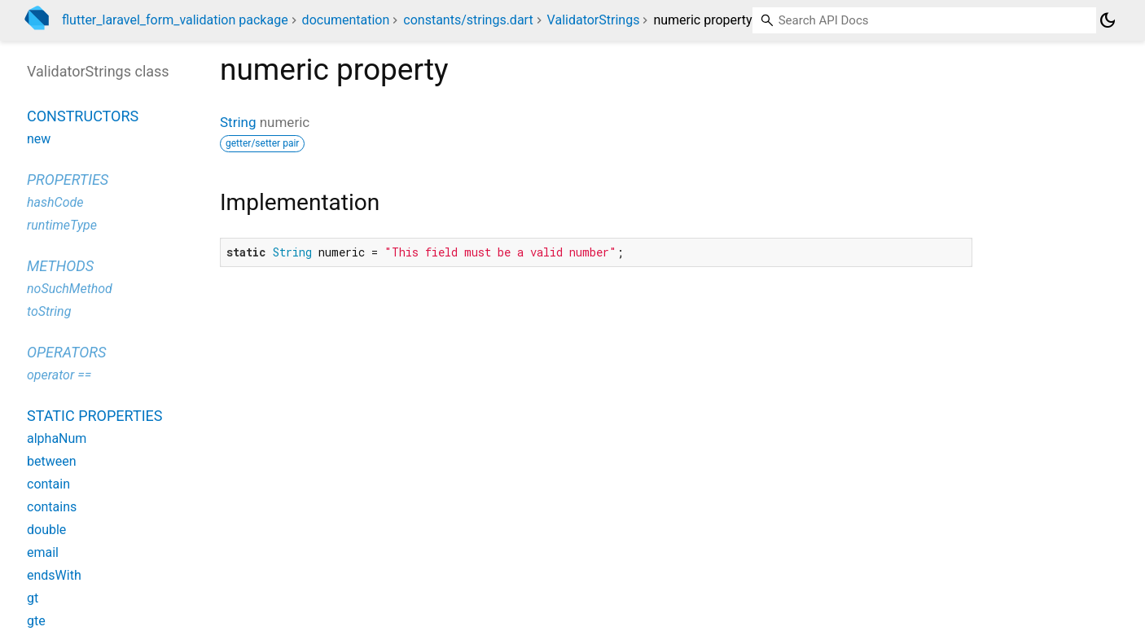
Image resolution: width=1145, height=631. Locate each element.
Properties (67, 179)
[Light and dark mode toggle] (1108, 20)
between (52, 461)
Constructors (82, 116)
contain (48, 484)
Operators (66, 352)
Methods (60, 265)
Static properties (95, 415)
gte (36, 621)
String (238, 122)
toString (49, 311)
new (38, 139)
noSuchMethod (69, 288)
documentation (346, 20)
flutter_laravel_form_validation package (175, 20)
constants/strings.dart (468, 20)
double (46, 529)
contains (52, 507)
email (43, 552)
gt (32, 598)
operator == (59, 375)
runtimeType (62, 225)
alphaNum (56, 438)
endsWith (54, 575)
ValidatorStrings (593, 20)
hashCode (55, 202)
